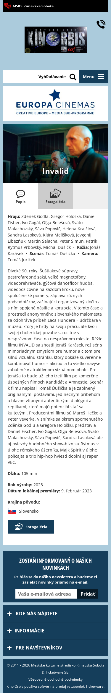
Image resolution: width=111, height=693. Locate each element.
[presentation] (20, 196)
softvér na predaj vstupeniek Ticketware (71, 686)
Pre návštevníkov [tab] (34, 647)
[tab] (20, 196)
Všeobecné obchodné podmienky (55, 679)
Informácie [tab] (25, 630)
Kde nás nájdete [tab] (32, 613)
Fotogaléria (30, 526)
